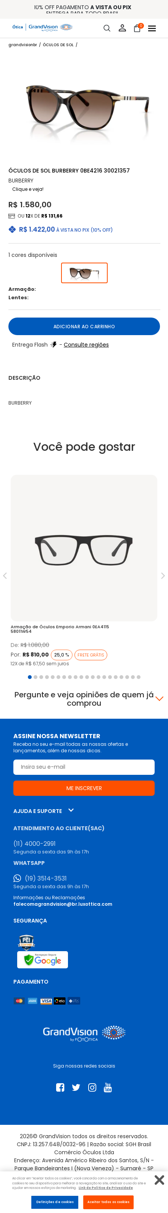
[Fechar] (159, 1180)
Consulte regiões (86, 344)
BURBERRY (20, 181)
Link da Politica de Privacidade (106, 1188)
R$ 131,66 (52, 216)
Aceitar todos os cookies (108, 1202)
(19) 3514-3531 (46, 878)
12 (28, 216)
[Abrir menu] (152, 28)
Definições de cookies (55, 1202)
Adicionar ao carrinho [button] (84, 326)
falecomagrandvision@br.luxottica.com (62, 904)
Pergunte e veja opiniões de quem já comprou (84, 698)
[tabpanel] (84, 573)
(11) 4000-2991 (34, 844)
